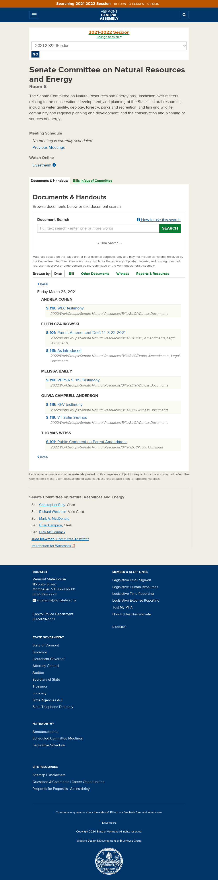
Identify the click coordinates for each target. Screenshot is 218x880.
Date (58, 274)
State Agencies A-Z (47, 700)
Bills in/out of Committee (92, 180)
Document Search (109, 220)
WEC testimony (65, 308)
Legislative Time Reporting (133, 593)
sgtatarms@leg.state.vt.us (54, 600)
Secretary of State (46, 679)
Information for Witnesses (53, 546)
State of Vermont (46, 645)
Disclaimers (56, 775)
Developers (109, 823)
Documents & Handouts (49, 180)
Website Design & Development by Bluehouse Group (109, 840)
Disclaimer (119, 627)
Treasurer (40, 686)
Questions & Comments (51, 782)
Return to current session (136, 4)
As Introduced (64, 350)
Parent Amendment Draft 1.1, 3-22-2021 (85, 332)
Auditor (38, 672)
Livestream (42, 165)
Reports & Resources (152, 274)
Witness (122, 274)
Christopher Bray (52, 505)
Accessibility (80, 789)
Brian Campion (50, 525)
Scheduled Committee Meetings (58, 738)
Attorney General (46, 666)
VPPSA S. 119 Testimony (73, 380)
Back (42, 284)
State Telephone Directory (53, 707)
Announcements (45, 731)
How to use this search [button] (159, 219)
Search (170, 228)
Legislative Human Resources (135, 587)
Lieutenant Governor (48, 659)
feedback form (133, 812)
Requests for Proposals (50, 789)
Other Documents (95, 274)
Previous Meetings (49, 147)
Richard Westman (52, 511)
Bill (71, 274)
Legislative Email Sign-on (131, 580)
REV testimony (64, 404)
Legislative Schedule (49, 745)
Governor (40, 652)
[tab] (49, 180)
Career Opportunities (88, 782)
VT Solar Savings (66, 417)
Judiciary (40, 693)
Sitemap (39, 775)
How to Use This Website (131, 614)
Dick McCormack (52, 532)
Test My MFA (122, 607)
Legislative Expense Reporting (135, 600)
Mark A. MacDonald (54, 518)
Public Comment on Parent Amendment (86, 441)
